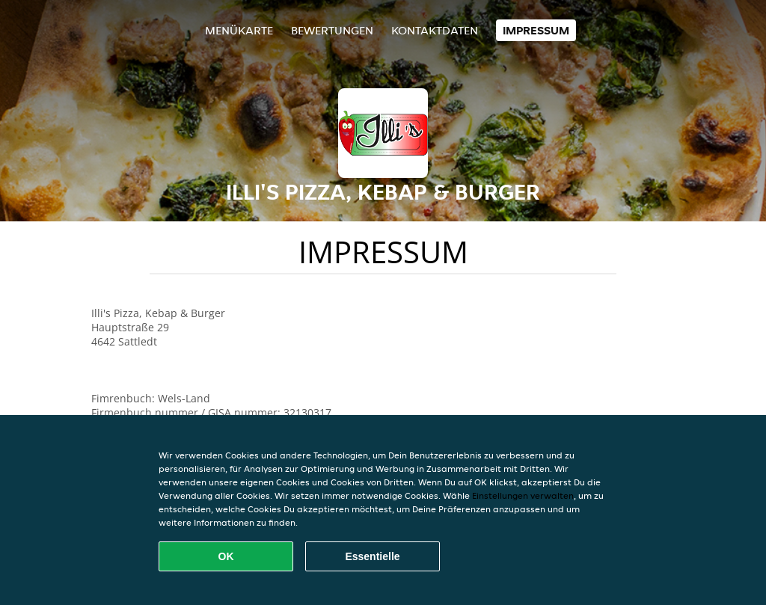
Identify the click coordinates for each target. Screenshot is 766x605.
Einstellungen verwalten (523, 495)
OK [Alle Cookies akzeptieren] (226, 556)
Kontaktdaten (434, 30)
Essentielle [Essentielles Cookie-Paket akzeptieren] (372, 556)
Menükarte (239, 30)
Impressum (536, 30)
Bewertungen (332, 30)
